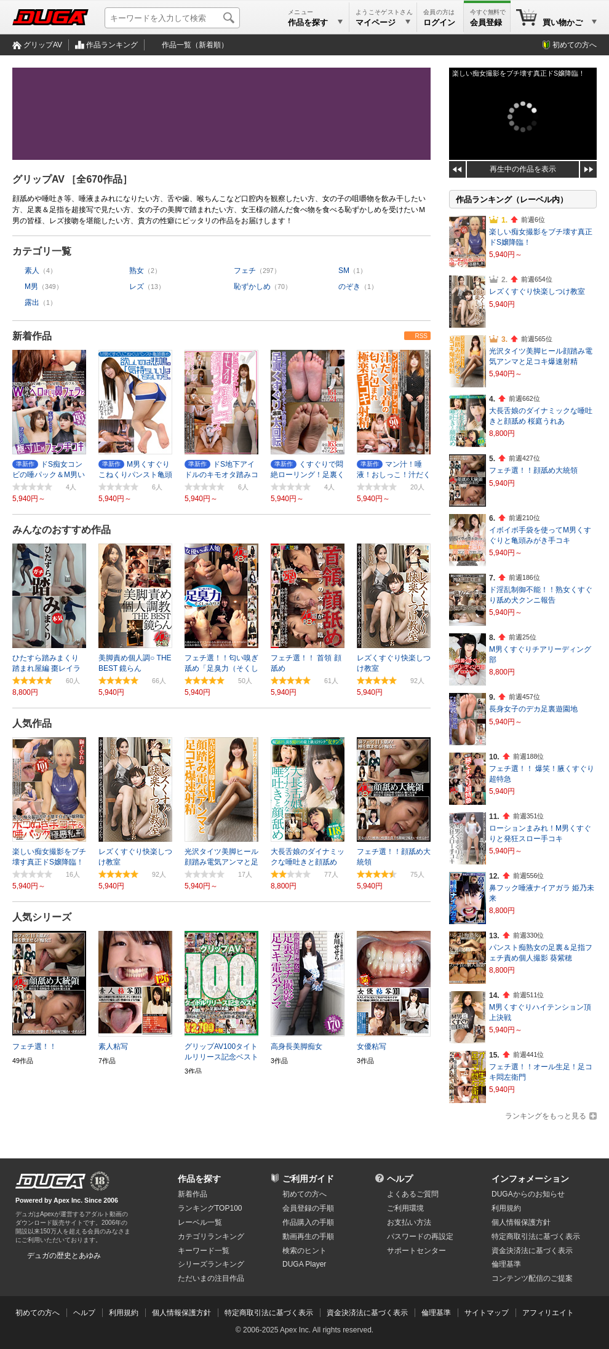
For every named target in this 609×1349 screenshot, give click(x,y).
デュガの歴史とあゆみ (64, 1255)
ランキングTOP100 (210, 1208)
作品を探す (199, 1179)
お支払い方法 (409, 1222)
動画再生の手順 (308, 1236)
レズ (136, 286)
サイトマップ (486, 1312)
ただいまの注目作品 (211, 1278)
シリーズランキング (211, 1264)
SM (343, 270)
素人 (32, 270)
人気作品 (32, 723)
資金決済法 (532, 1250)
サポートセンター (416, 1250)
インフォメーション (530, 1179)
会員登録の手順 (308, 1208)
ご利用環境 (405, 1208)
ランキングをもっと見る (545, 1116)
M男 (31, 286)
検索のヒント (304, 1250)
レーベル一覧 (200, 1222)
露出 (32, 302)
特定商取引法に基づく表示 (269, 1312)
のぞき (349, 286)
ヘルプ (400, 1179)
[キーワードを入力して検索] (172, 17)
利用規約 (506, 1208)
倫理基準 (506, 1264)
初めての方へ (574, 45)
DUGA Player (304, 1264)
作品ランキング (112, 45)
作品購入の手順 (308, 1222)
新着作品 (32, 336)
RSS (421, 336)
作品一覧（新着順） (195, 45)
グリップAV (42, 45)
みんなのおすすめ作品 (61, 529)
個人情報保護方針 (521, 1222)
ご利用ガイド (308, 1179)
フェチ (245, 270)
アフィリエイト (548, 1312)
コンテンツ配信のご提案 (532, 1278)
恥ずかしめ (252, 286)
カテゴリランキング (211, 1236)
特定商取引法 (536, 1236)
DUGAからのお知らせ (528, 1194)
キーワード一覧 (203, 1250)
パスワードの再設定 (420, 1236)
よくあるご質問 (413, 1194)
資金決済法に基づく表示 (367, 1312)
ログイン (439, 22)
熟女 (136, 270)
